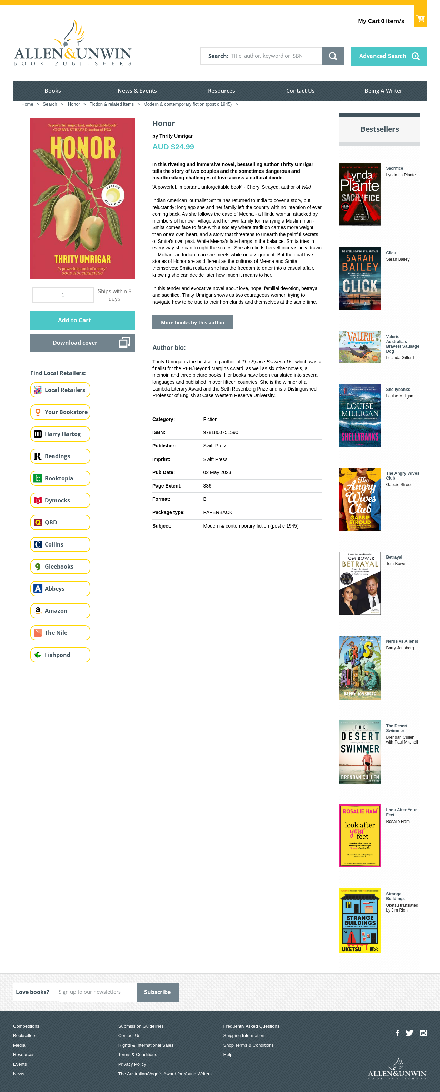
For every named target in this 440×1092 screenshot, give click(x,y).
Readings (57, 456)
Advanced (382, 56)
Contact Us (300, 91)
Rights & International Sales (145, 1045)
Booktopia (59, 478)
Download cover (75, 342)
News (18, 1073)
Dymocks (57, 500)
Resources (221, 91)
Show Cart (420, 16)
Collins (54, 544)
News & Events (137, 91)
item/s (381, 21)
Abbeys (54, 588)
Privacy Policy (132, 1064)
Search (217, 56)
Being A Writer (383, 91)
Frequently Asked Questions (251, 1026)
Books (52, 91)
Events (20, 1064)
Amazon (56, 610)
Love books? (32, 992)
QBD (51, 522)
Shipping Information (243, 1035)
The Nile (56, 633)
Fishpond (57, 655)
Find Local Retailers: (58, 373)
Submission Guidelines (141, 1026)
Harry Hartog (63, 434)
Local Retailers (65, 390)
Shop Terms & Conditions (248, 1045)
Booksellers (24, 1035)
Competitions (26, 1026)
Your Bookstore (66, 412)
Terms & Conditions (137, 1054)
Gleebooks (59, 566)
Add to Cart (74, 320)
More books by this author (193, 322)
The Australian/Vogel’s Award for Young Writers (165, 1073)
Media (19, 1045)
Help (228, 1054)
